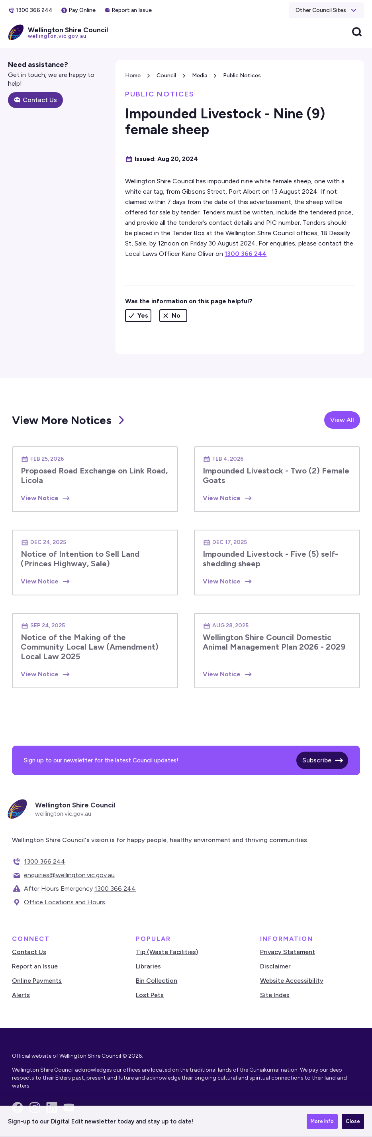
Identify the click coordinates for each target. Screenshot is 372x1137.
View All (342, 420)
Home (133, 75)
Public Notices (242, 75)
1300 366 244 (245, 253)
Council (166, 75)
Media (199, 75)
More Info (322, 1121)
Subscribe (316, 760)
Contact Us (40, 100)
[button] (326, 10)
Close (353, 1121)
